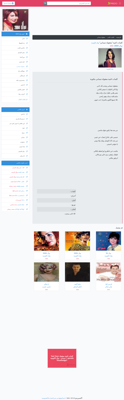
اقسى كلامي (23, 89)
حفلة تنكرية (22, 204)
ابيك (25, 128)
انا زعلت (24, 156)
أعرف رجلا (23, 94)
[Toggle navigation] (120, 3)
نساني (24, 137)
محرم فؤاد (15, 191)
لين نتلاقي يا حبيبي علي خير (18, 123)
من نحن (56, 398)
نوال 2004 (118, 46)
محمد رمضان (12, 186)
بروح (25, 133)
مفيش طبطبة (22, 186)
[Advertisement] (77, 21)
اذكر (25, 38)
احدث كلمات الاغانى (22, 163)
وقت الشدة (23, 172)
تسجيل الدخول (8, 3)
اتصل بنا (51, 398)
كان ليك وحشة (22, 177)
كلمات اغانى (110, 37)
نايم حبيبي (23, 62)
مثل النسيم (23, 151)
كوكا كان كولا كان (21, 209)
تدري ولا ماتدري (22, 119)
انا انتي (24, 114)
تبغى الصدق (23, 52)
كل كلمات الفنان (23, 99)
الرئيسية (118, 37)
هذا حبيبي (23, 146)
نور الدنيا (24, 57)
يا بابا (24, 200)
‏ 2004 (112, 46)
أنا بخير (24, 85)
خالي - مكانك (22, 181)
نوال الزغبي (15, 167)
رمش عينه (23, 191)
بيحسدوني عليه (22, 80)
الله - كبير (23, 167)
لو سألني (24, 76)
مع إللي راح (23, 71)
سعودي (24, 142)
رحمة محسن (13, 204)
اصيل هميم (14, 181)
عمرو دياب (18, 200)
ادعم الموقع (62, 398)
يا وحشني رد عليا (21, 195)
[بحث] (45, 3)
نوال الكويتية (95, 43)
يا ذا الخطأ (23, 43)
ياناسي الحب (22, 48)
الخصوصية (45, 398)
